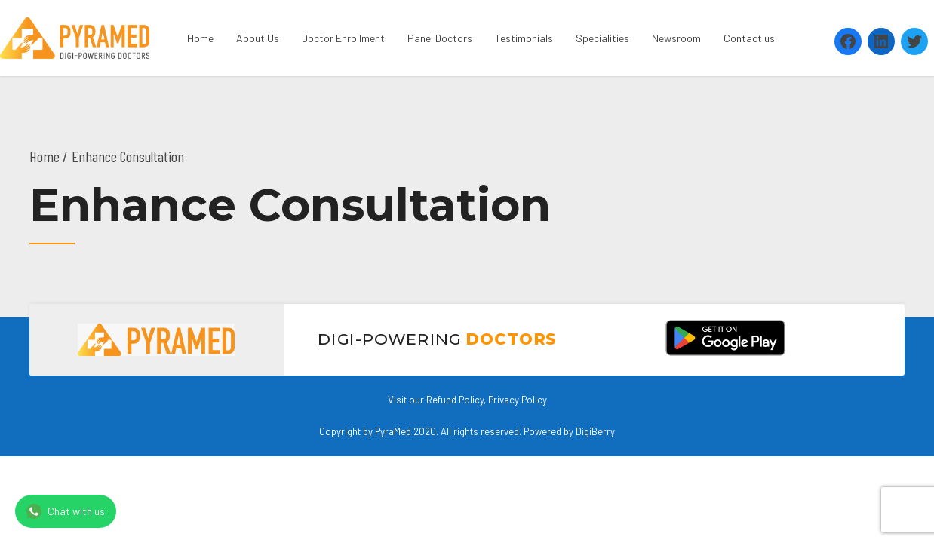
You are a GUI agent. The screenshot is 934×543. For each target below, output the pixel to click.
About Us (257, 38)
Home (200, 38)
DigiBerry (595, 431)
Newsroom (676, 38)
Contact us (749, 38)
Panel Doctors (439, 38)
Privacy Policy (517, 400)
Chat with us (65, 511)
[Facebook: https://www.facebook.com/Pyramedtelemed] (848, 41)
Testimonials (524, 38)
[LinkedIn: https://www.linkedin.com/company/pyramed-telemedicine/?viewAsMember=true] (881, 41)
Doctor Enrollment (343, 38)
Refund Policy (455, 400)
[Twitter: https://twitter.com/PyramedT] (914, 41)
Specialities (602, 38)
